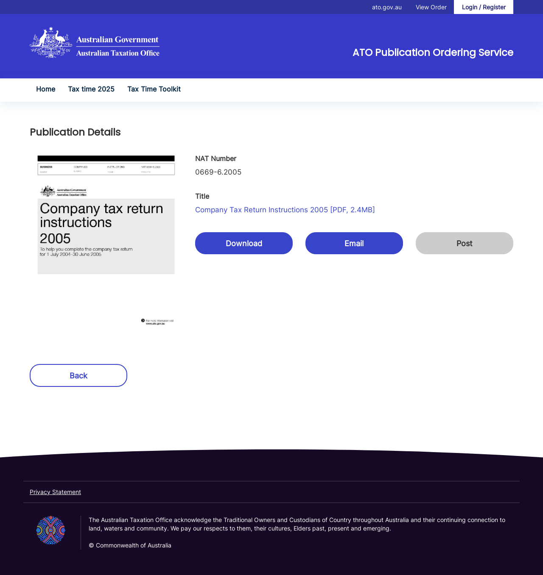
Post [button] (464, 243)
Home (45, 89)
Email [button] (354, 243)
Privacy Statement (55, 491)
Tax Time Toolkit (154, 89)
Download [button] (244, 243)
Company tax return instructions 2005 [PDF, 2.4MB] (285, 210)
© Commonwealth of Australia (130, 545)
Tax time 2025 (91, 89)
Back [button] (78, 375)
